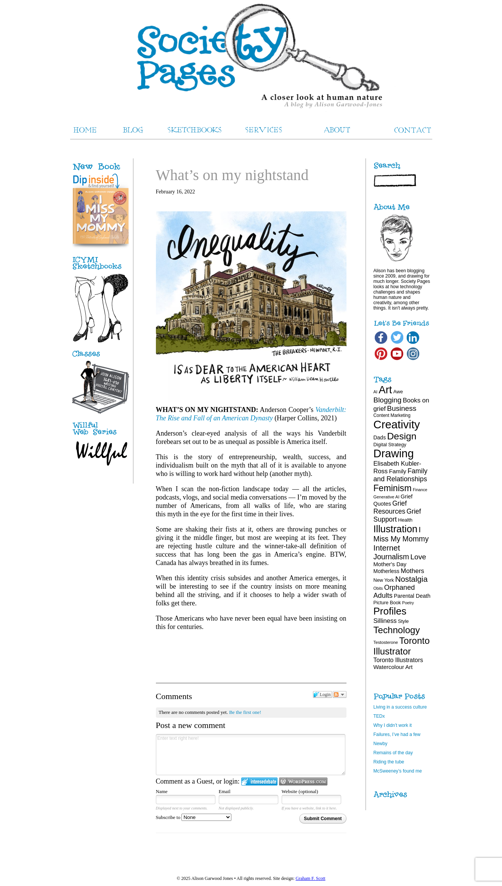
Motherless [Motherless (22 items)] (386, 571)
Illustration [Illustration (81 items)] (396, 529)
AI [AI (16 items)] (376, 392)
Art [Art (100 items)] (385, 390)
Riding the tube (389, 762)
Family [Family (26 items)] (397, 471)
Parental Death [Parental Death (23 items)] (412, 596)
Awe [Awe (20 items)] (398, 391)
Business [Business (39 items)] (401, 408)
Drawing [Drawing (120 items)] (394, 453)
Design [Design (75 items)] (401, 436)
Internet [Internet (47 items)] (387, 547)
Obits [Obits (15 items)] (378, 588)
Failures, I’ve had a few (397, 734)
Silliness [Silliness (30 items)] (385, 620)
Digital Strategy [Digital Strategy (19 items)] (390, 444)
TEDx (379, 716)
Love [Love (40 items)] (418, 557)
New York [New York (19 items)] (384, 580)
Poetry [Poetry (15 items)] (408, 602)
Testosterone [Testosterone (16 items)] (386, 642)
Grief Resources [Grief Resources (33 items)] (390, 507)
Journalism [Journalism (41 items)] (391, 556)
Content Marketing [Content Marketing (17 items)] (392, 415)
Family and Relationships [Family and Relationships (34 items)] (401, 475)
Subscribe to (194, 817)
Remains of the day (393, 752)
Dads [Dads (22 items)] (380, 437)
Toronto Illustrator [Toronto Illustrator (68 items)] (402, 645)
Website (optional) (300, 791)
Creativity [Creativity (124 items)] (397, 424)
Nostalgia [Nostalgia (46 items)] (411, 579)
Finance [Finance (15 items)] (420, 489)
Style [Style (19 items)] (403, 621)
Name (162, 791)
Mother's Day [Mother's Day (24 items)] (390, 564)
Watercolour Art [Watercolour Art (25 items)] (393, 667)
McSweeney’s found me (398, 771)
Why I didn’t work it (393, 725)
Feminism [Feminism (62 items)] (393, 488)
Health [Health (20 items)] (405, 520)
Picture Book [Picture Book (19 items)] (387, 602)
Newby (381, 743)
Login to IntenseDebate (259, 781)
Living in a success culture (400, 707)
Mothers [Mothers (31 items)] (412, 571)
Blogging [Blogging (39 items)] (388, 400)
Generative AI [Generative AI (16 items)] (386, 497)
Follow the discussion (339, 694)
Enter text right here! (250, 754)
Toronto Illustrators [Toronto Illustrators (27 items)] (398, 660)
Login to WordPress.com (303, 781)
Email (225, 791)
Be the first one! (245, 712)
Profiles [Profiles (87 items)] (390, 611)
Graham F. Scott (310, 878)
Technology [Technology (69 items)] (397, 630)
